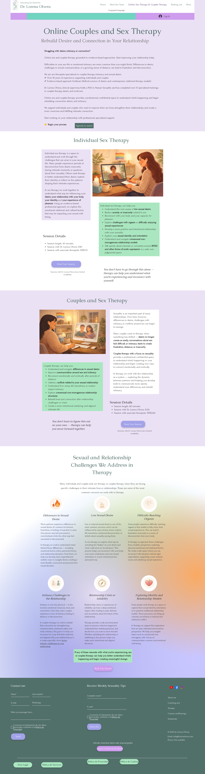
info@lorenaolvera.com (183, 736)
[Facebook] (176, 687)
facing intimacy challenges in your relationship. (53, 643)
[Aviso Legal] (22, 764)
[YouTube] (171, 687)
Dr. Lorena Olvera (35, 6)
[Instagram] (181, 687)
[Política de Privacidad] (97, 761)
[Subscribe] (94, 727)
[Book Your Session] (66, 264)
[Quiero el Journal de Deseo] (110, 748)
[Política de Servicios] (52, 764)
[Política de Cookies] (129, 761)
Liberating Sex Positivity (30, 2)
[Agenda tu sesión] (84, 125)
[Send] (18, 736)
